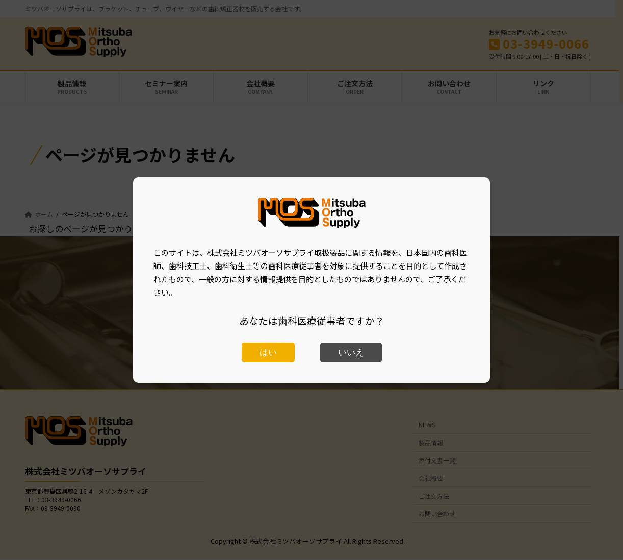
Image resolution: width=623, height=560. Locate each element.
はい (268, 352)
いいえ (351, 352)
